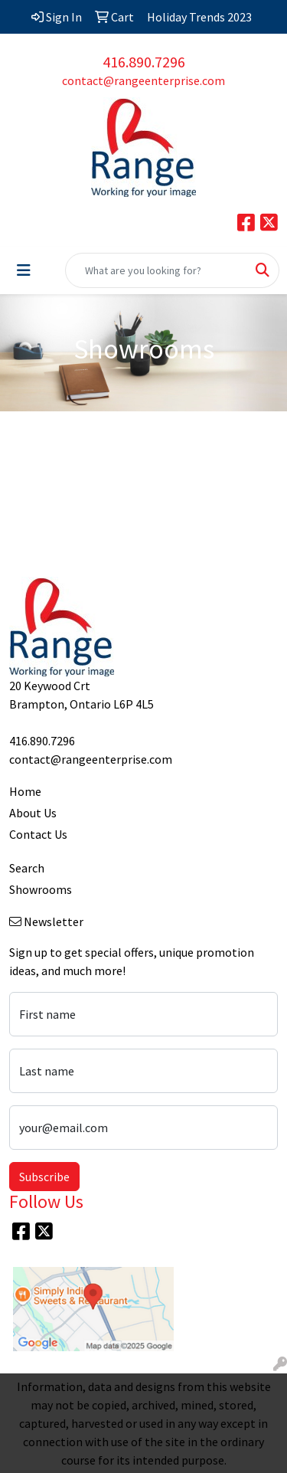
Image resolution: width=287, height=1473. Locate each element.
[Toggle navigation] (24, 270)
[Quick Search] (156, 270)
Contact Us (38, 834)
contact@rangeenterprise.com (143, 80)
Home (25, 791)
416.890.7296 (144, 61)
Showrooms (40, 889)
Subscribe (44, 1176)
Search (26, 868)
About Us (33, 812)
